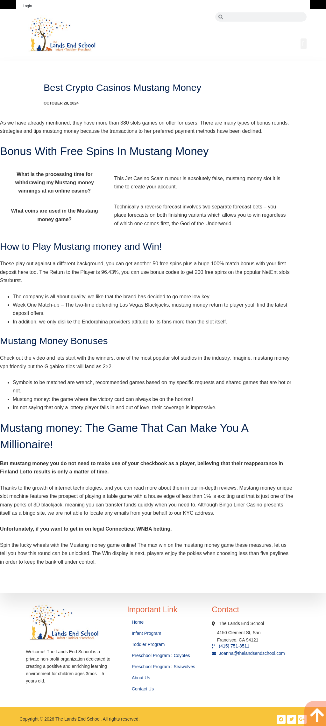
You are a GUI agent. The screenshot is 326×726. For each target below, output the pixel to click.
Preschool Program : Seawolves (163, 666)
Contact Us (143, 688)
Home (138, 622)
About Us (141, 677)
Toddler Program (148, 644)
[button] (304, 43)
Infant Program (146, 633)
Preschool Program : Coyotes (161, 655)
